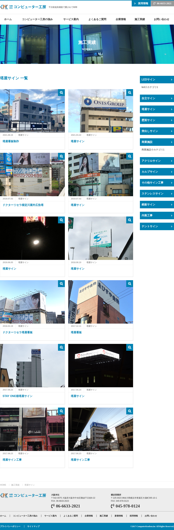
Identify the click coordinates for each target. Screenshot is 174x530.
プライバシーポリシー (10, 526)
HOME (3, 485)
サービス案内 (71, 19)
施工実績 (140, 19)
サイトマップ (33, 526)
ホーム (8, 19)
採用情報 (143, 3)
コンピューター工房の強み (37, 19)
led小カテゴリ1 (150, 87)
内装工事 (147, 215)
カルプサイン (150, 171)
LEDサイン (148, 79)
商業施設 (147, 142)
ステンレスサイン (152, 193)
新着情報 (119, 516)
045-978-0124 (128, 506)
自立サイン (148, 98)
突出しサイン (150, 131)
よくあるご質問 (97, 19)
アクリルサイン (151, 160)
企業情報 (121, 19)
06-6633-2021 (164, 3)
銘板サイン (148, 204)
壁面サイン (148, 120)
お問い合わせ (161, 19)
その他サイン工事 (152, 182)
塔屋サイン (148, 109)
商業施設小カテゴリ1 (153, 149)
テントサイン (150, 226)
